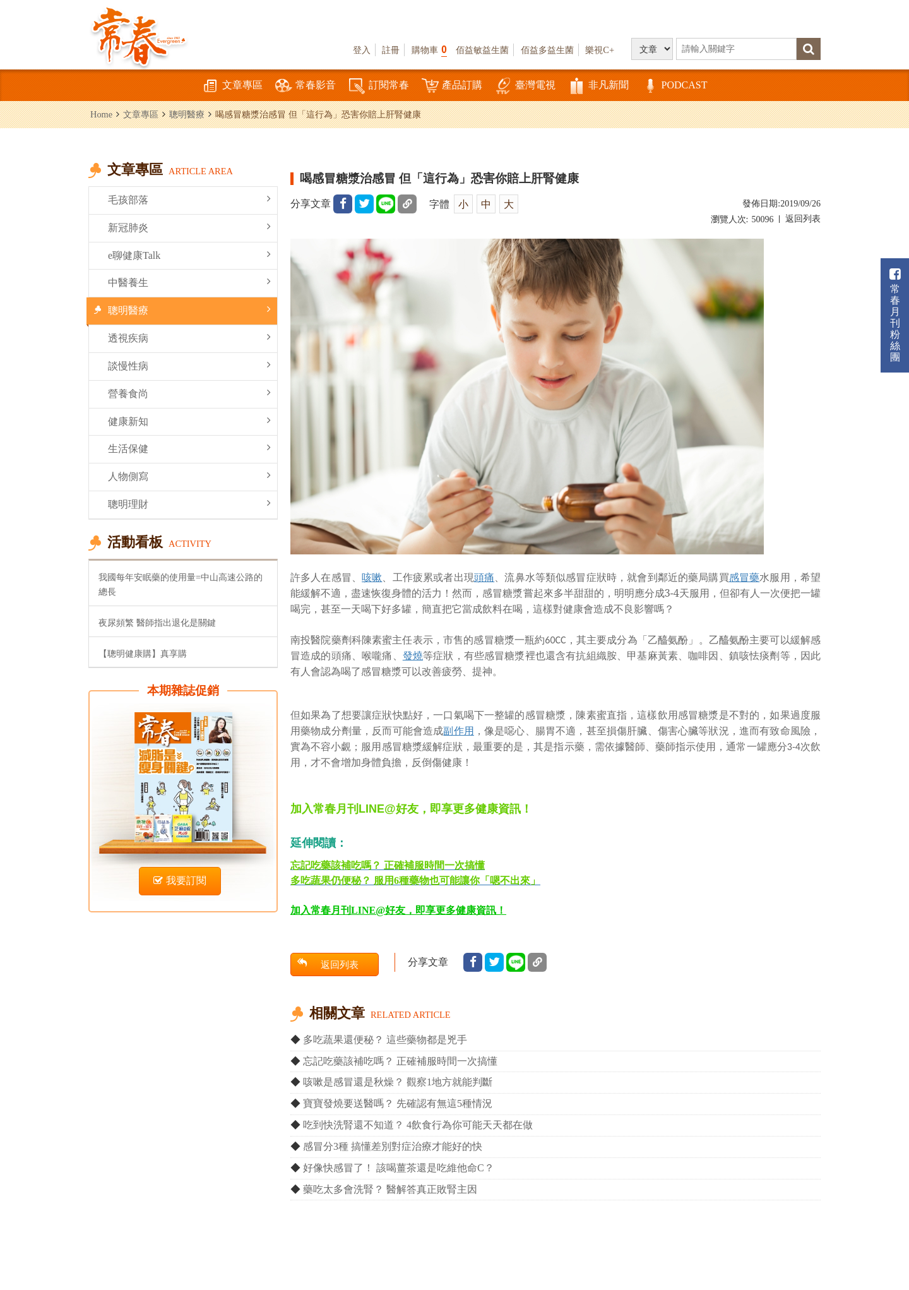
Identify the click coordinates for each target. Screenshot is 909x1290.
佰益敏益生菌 (482, 50)
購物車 (429, 49)
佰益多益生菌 (547, 50)
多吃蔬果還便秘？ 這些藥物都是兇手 (385, 1039)
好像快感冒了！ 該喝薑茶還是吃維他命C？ (398, 1167)
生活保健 (189, 448)
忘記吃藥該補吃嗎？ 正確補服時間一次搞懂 (400, 1061)
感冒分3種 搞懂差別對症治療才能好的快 (392, 1146)
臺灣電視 (525, 86)
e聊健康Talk (189, 255)
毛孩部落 (189, 199)
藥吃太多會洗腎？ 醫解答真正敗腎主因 (390, 1189)
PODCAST (674, 86)
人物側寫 (189, 476)
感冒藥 (744, 577)
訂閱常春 (378, 86)
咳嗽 (372, 577)
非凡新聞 (598, 86)
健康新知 (189, 421)
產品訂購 (452, 86)
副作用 (458, 731)
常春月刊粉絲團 (895, 315)
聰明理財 (189, 504)
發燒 (413, 655)
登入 (362, 50)
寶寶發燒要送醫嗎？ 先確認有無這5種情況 (397, 1103)
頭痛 (484, 577)
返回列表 (803, 219)
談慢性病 (189, 365)
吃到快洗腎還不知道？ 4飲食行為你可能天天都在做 (418, 1125)
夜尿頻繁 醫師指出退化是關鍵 (157, 623)
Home (101, 114)
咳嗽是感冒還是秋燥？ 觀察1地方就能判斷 (397, 1082)
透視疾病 (189, 337)
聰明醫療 (187, 114)
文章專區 (232, 86)
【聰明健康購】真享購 (142, 653)
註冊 (391, 50)
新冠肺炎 (189, 227)
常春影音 (305, 86)
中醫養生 (189, 282)
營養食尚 (189, 393)
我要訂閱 (179, 880)
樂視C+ (599, 50)
